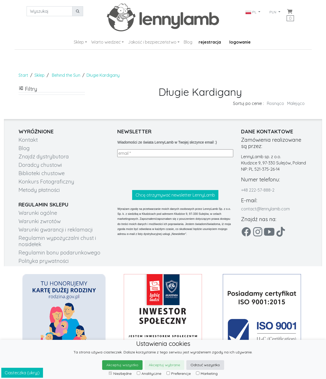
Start (23, 75)
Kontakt (28, 140)
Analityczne (149, 373)
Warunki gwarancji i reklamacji (56, 229)
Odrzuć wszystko (205, 365)
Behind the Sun (66, 75)
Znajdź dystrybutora (44, 156)
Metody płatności (39, 190)
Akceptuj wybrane (164, 365)
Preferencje (179, 373)
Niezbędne (120, 373)
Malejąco (296, 103)
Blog (188, 42)
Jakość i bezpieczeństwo (152, 42)
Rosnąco (275, 103)
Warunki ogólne (38, 213)
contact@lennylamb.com (265, 208)
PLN (273, 12)
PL (251, 12)
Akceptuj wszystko (122, 365)
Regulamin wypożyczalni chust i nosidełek (57, 241)
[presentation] (156, 173)
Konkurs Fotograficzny (46, 181)
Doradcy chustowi (40, 165)
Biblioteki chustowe (42, 173)
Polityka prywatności (44, 261)
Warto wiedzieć (106, 42)
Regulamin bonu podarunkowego (59, 252)
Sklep (79, 42)
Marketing (207, 373)
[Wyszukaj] (49, 11)
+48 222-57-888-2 (257, 190)
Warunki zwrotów (40, 221)
